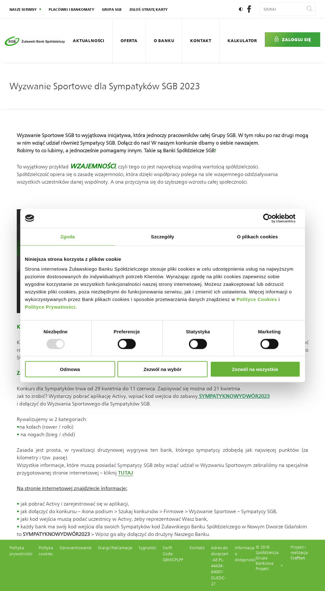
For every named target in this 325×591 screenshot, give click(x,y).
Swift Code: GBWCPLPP (173, 553)
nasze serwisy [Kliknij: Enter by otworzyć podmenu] (23, 9)
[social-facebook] (249, 11)
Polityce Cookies (256, 299)
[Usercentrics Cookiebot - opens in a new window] (272, 218)
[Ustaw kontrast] (241, 9)
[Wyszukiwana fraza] (284, 9)
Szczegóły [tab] (162, 236)
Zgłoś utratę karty (148, 9)
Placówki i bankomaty (71, 9)
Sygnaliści (147, 547)
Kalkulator (242, 40)
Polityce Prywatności (50, 307)
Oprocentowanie (75, 547)
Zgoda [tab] (67, 236)
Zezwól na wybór (162, 369)
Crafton (298, 557)
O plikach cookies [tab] (257, 236)
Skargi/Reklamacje (115, 547)
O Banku (164, 40)
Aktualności (88, 40)
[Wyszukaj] (309, 9)
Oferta (129, 40)
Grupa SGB (112, 9)
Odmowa (70, 369)
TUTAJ (125, 473)
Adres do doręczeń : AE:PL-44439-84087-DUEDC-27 (219, 565)
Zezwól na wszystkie (255, 369)
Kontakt (200, 40)
